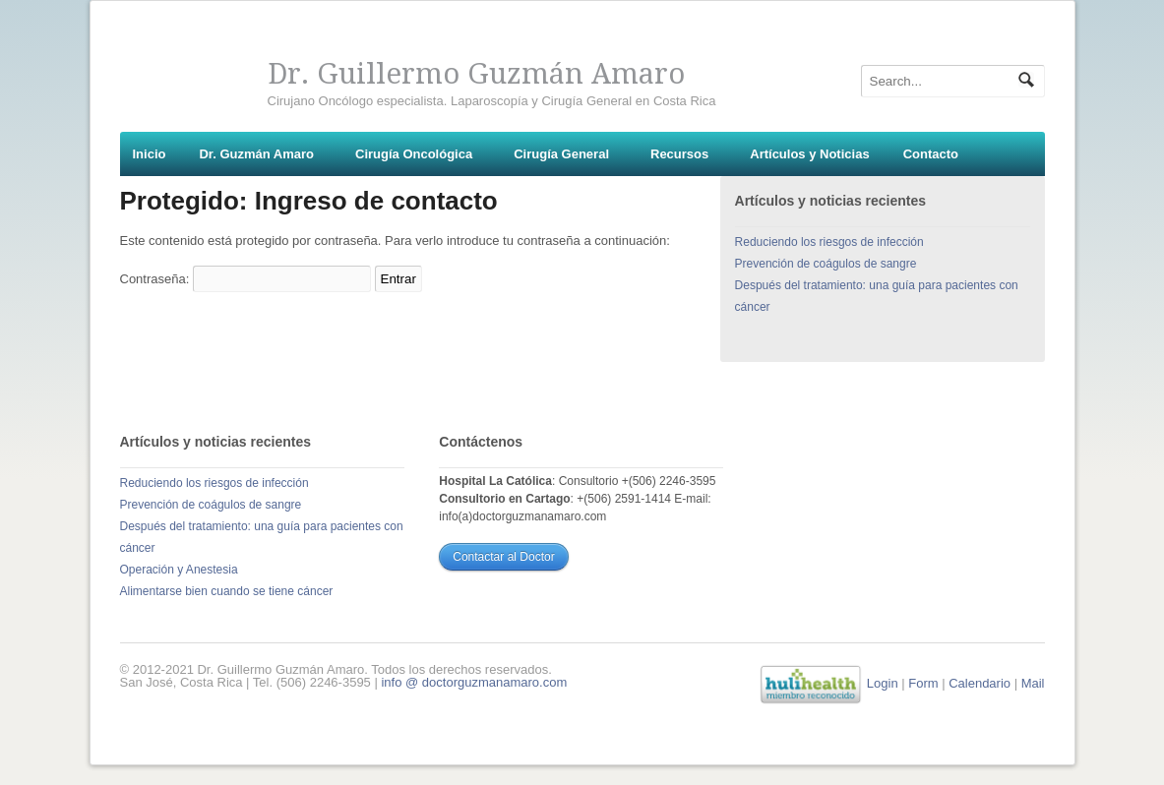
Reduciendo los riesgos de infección (829, 242)
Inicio (149, 154)
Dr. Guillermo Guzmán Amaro (476, 74)
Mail (1033, 683)
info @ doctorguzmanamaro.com (474, 682)
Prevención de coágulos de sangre (826, 264)
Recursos (679, 154)
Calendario (980, 683)
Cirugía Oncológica (413, 154)
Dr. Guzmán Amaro (256, 154)
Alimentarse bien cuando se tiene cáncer (227, 591)
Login (882, 683)
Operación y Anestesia (179, 569)
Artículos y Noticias (809, 154)
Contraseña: (245, 279)
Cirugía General (561, 154)
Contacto (930, 154)
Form (923, 683)
